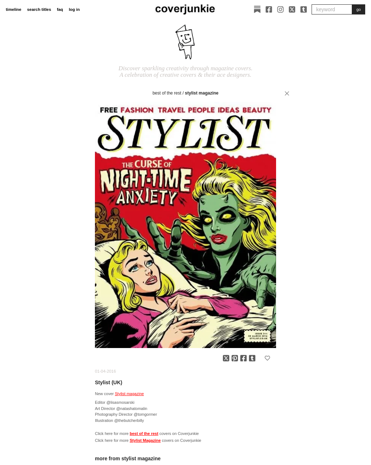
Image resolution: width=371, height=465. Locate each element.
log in (74, 9)
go (359, 9)
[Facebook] (268, 9)
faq (60, 9)
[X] (292, 9)
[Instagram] (280, 9)
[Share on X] (226, 358)
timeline (13, 9)
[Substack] (257, 9)
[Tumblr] (303, 9)
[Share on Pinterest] (234, 358)
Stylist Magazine (201, 93)
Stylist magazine (129, 393)
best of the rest (167, 93)
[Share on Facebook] (243, 358)
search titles (39, 9)
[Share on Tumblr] (252, 358)
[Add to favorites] (267, 358)
